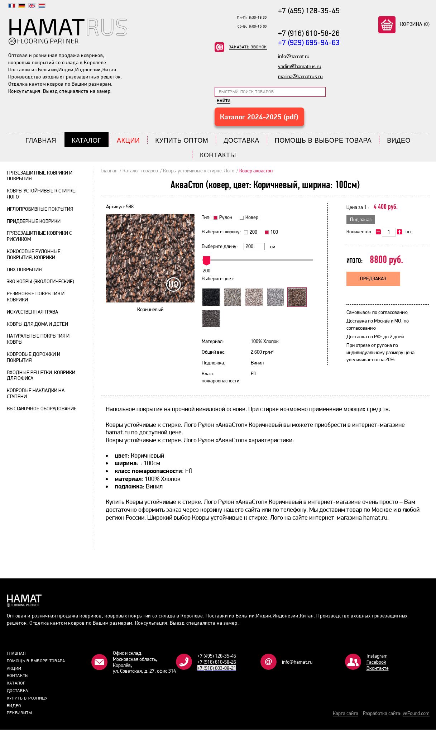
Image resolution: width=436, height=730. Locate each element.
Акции (128, 140)
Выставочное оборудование (42, 408)
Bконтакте (377, 668)
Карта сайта (345, 713)
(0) (415, 24)
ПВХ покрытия (24, 269)
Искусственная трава (32, 312)
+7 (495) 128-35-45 (309, 10)
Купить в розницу (27, 698)
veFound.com (416, 713)
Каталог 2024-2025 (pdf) (259, 117)
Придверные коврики (34, 221)
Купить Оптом (181, 140)
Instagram (377, 656)
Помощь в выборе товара (323, 140)
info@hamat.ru (297, 662)
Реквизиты (19, 713)
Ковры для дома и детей (37, 324)
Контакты (218, 155)
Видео (399, 140)
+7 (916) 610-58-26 (309, 33)
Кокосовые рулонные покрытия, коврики (34, 255)
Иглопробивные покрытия (40, 209)
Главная (40, 140)
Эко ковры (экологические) (40, 282)
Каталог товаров (140, 170)
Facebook (376, 662)
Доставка (241, 140)
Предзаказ (373, 279)
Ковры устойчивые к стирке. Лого (198, 170)
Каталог (86, 140)
